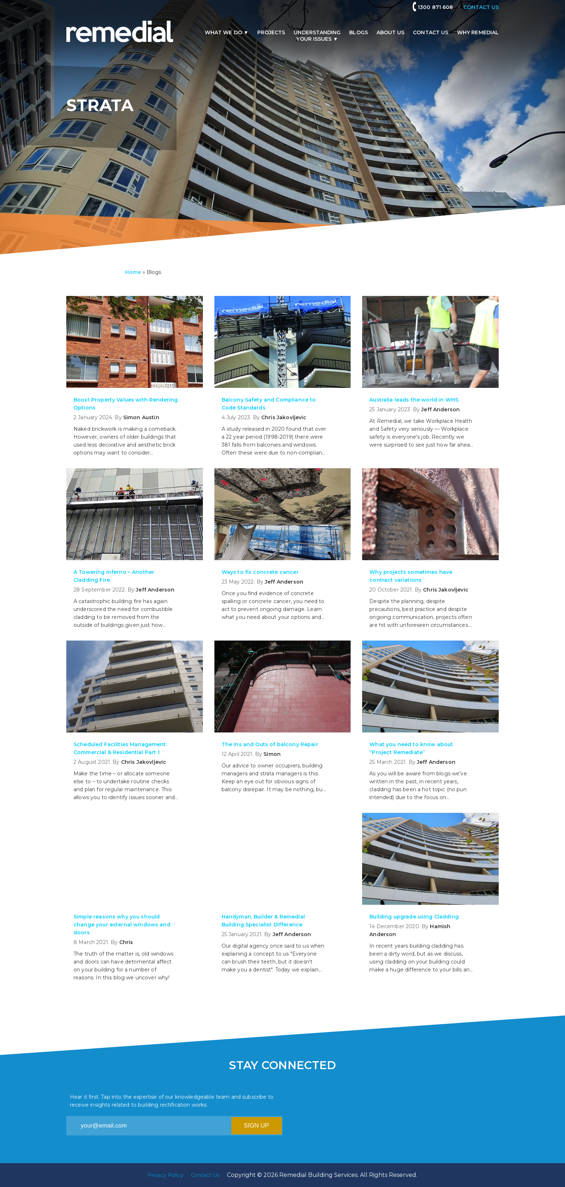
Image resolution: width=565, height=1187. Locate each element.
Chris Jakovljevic (284, 417)
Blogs (358, 32)
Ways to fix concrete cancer (260, 572)
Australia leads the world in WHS (413, 400)
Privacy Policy (165, 1175)
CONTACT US (481, 7)
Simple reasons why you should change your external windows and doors (122, 924)
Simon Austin (141, 417)
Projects (271, 32)
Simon (272, 754)
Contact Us (430, 32)
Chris (126, 942)
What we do (223, 32)
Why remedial (478, 32)
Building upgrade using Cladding (414, 916)
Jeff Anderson (440, 409)
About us (391, 32)
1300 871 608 (438, 7)
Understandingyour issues (317, 35)
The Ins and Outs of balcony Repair (270, 744)
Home (133, 272)
